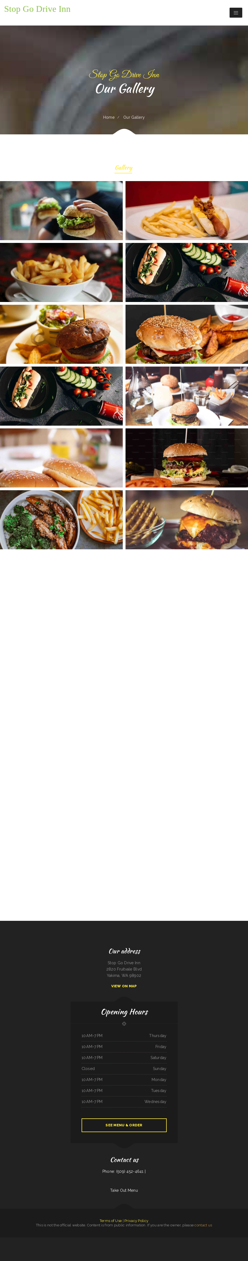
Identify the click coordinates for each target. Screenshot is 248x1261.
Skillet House (177, 1246)
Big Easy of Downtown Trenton (56, 1246)
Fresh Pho (196, 1240)
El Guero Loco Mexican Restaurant (44, 1246)
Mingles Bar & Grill (41, 1240)
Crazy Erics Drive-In (147, 1246)
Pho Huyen (141, 1246)
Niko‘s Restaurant (29, 1246)
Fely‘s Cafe (133, 1240)
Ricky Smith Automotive (90, 1246)
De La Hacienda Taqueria (116, 1240)
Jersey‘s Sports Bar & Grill (126, 1240)
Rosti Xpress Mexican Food (148, 1240)
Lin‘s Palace (13, 1240)
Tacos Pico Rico (234, 1240)
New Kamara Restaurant (190, 1246)
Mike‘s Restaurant (240, 1240)
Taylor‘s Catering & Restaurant (21, 1240)
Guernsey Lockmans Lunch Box (113, 1246)
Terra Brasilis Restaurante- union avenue (125, 1246)
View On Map (124, 986)
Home (109, 117)
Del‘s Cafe (52, 1240)
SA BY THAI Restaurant (214, 1240)
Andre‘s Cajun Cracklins (74, 1240)
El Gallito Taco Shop (139, 1240)
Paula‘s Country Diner (209, 1246)
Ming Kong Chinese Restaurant (189, 1240)
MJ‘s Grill (80, 1240)
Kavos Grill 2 (183, 1246)
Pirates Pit (163, 1240)
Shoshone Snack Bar (155, 1246)
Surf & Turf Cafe (162, 1246)
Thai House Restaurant (87, 1240)
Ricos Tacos (172, 1246)
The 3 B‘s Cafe (135, 1246)
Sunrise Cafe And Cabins (65, 1240)
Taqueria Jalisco (64, 1246)
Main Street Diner (83, 1246)
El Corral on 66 (177, 1240)
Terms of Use (111, 1221)
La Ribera (172, 1240)
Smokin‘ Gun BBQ (34, 1240)
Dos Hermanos (58, 1240)
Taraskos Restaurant (157, 1240)
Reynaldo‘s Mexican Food (218, 1246)
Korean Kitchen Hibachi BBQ (200, 1246)
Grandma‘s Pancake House (107, 1240)
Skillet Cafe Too (225, 1246)
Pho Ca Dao (29, 1240)
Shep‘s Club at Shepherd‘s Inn (97, 1240)
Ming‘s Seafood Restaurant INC (74, 1246)
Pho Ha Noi (48, 1240)
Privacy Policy (136, 1221)
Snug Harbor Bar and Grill (5, 1240)
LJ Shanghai (167, 1240)
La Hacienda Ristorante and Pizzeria (225, 1240)
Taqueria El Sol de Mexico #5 (204, 1240)
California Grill (97, 1246)
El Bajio (182, 1240)
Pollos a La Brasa (104, 1246)
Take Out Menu (124, 1190)
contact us (203, 1225)
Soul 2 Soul (168, 1246)
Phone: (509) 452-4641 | (124, 1171)
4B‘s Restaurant (35, 1246)
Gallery (123, 168)
